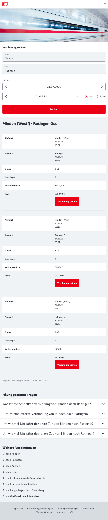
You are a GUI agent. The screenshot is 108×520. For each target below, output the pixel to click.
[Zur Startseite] (5, 4)
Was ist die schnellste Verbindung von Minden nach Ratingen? (54, 403)
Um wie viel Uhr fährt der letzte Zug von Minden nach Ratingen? (54, 433)
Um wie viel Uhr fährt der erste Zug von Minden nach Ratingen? (54, 423)
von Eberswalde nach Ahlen (21, 484)
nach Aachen (12, 465)
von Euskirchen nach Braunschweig (25, 478)
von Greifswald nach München (22, 496)
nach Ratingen (13, 459)
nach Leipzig (12, 471)
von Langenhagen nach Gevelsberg (24, 490)
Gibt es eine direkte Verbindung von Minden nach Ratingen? (54, 413)
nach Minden (12, 453)
